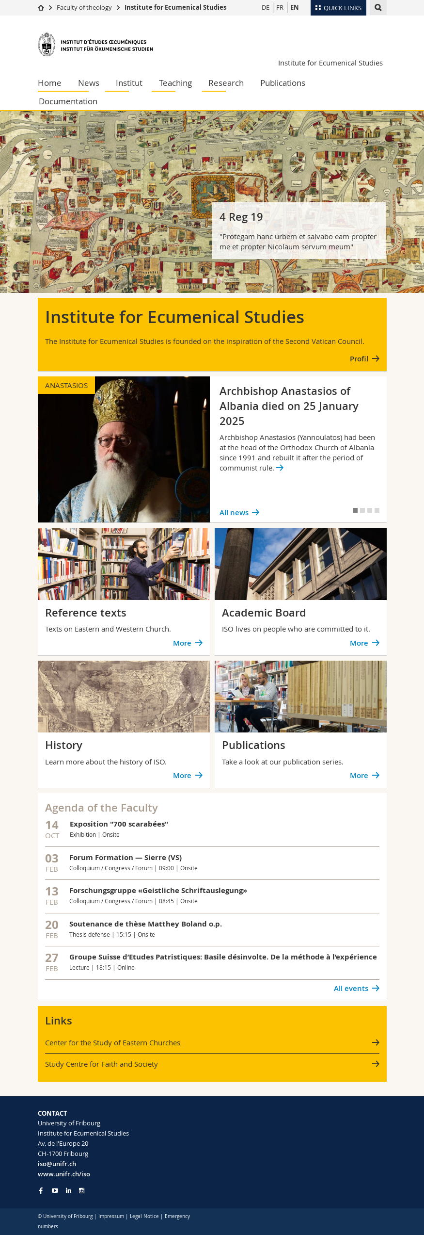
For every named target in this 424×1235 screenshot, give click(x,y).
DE (265, 7)
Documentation (68, 101)
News (88, 82)
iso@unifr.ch (57, 1163)
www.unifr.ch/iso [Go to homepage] (64, 1174)
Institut (129, 82)
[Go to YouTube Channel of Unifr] (55, 1190)
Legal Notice (144, 1216)
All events (351, 988)
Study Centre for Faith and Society (101, 1064)
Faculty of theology (84, 7)
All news (234, 512)
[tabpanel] (212, 202)
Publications (282, 82)
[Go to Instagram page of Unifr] (81, 1190)
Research (226, 82)
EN (294, 7)
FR (279, 7)
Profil (359, 359)
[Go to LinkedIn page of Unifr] (68, 1190)
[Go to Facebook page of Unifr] (41, 1190)
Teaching (175, 82)
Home (50, 82)
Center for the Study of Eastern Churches (112, 1042)
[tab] (205, 280)
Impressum (111, 1216)
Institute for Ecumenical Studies (175, 7)
